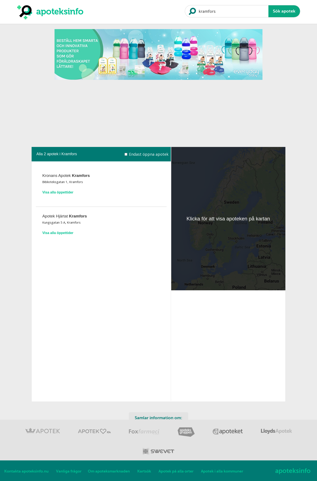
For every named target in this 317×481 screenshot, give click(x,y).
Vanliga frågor (68, 471)
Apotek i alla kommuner (222, 471)
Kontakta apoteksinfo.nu (26, 471)
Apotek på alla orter (176, 471)
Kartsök (144, 471)
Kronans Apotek (66, 175)
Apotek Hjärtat (64, 216)
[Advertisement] (158, 112)
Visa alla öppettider (57, 192)
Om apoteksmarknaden (109, 471)
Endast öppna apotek (148, 154)
